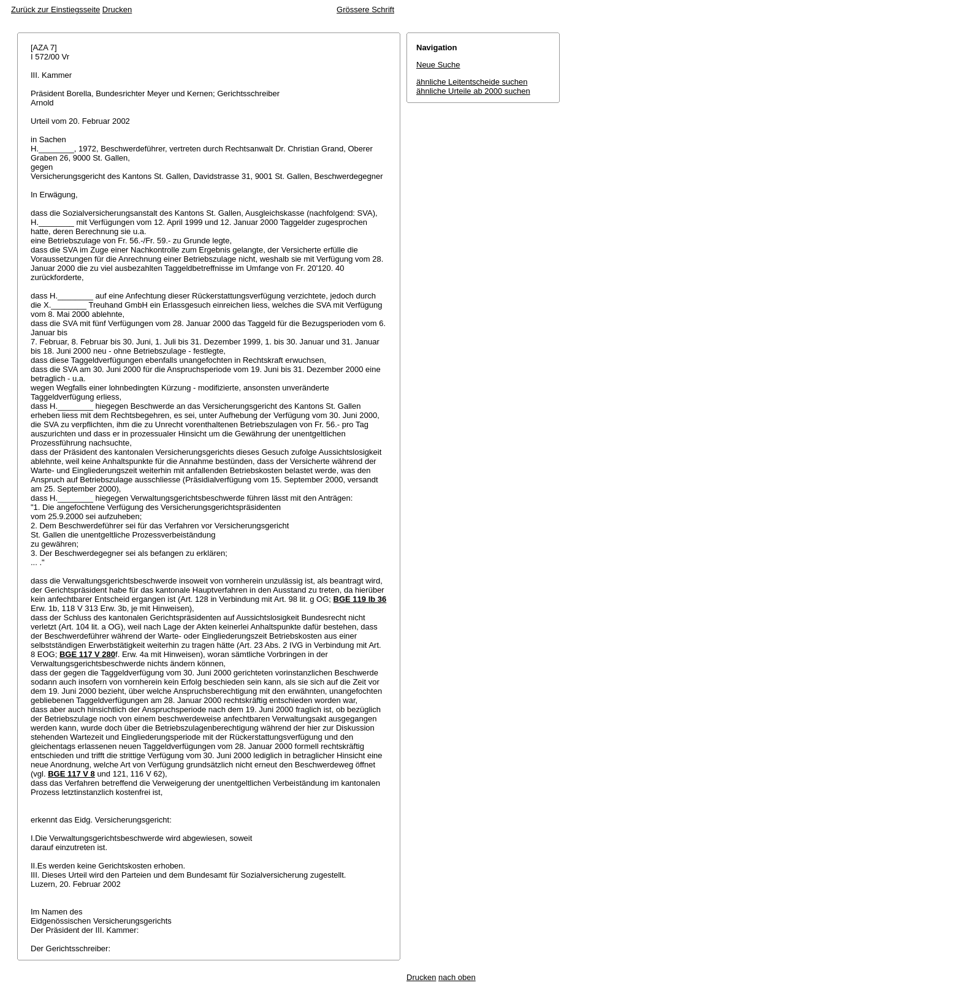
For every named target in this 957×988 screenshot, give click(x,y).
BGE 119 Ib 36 (360, 599)
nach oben (457, 977)
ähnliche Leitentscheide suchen (471, 81)
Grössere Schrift (365, 9)
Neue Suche (438, 64)
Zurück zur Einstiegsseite (55, 9)
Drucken (117, 9)
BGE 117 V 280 (87, 654)
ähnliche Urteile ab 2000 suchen (473, 91)
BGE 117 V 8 (71, 773)
